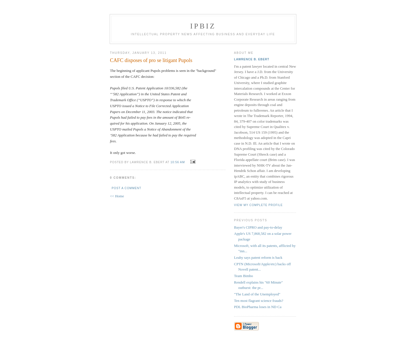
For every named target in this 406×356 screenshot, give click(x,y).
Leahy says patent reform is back (258, 257)
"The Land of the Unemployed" (257, 294)
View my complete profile (258, 205)
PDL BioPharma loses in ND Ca (257, 307)
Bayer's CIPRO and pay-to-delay (258, 227)
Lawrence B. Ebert (251, 59)
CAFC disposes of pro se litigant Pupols (151, 60)
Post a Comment (126, 188)
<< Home (117, 196)
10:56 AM (178, 162)
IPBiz (203, 26)
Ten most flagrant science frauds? (258, 300)
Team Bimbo (243, 276)
